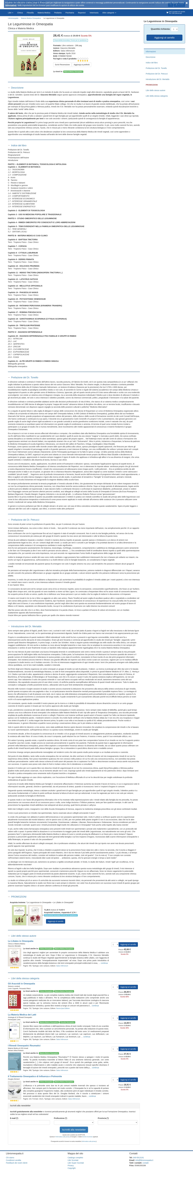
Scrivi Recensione (62, 65)
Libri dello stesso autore (23, 936)
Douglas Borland (14, 1079)
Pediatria (57, 13)
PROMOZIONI (18, 896)
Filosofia (30, 13)
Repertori (82, 13)
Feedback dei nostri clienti (16, 1163)
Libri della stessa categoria (25, 978)
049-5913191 (138, 1158)
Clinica (20, 13)
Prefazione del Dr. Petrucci (25, 519)
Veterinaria (94, 13)
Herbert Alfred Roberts (16, 1050)
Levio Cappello (13, 989)
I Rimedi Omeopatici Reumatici (24, 1045)
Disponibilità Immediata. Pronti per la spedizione (61, 915)
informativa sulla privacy (89, 1141)
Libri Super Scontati (76, 1163)
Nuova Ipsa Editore (63, 1008)
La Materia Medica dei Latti (22, 1014)
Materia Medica (44, 13)
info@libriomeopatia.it (144, 1160)
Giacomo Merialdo (67, 48)
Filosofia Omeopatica (67, 1022)
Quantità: (160, 29)
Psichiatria (69, 13)
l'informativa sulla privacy (62, 1136)
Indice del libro (18, 145)
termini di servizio (87, 1136)
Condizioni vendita (13, 1160)
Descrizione (17, 87)
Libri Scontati (73, 1160)
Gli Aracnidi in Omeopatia (21, 983)
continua (104, 963)
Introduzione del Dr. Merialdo (26, 626)
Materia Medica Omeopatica (73, 71)
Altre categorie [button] (109, 13)
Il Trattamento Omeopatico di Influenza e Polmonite (35, 1076)
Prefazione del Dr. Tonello (24, 377)
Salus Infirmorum (68, 51)
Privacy (71, 1165)
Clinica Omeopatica (46, 948)
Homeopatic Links (14, 1020)
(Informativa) (11, 5)
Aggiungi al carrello (55, 921)
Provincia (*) (103, 1118)
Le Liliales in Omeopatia (20, 941)
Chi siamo (10, 1158)
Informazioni (151, 51)
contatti (145, 1163)
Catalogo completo (75, 1158)
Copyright (72, 1168)
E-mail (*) (14, 1118)
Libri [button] (10, 13)
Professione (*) (60, 1118)
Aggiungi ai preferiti (81, 65)
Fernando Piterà (24, 989)
